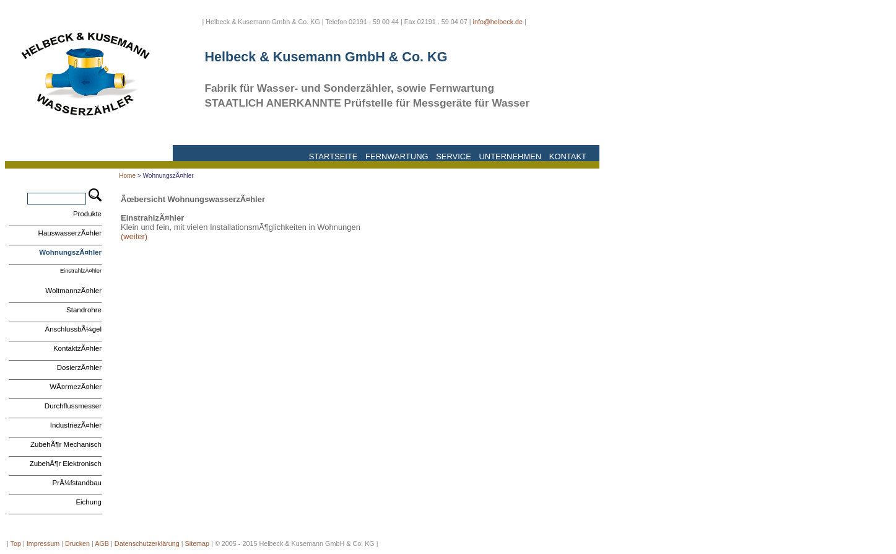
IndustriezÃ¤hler (76, 425)
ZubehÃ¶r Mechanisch (66, 444)
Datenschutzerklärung (147, 543)
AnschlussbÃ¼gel (73, 329)
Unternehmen (510, 156)
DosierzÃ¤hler (79, 367)
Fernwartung (396, 156)
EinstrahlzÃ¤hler (81, 271)
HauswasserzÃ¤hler (70, 233)
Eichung (89, 502)
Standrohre (84, 310)
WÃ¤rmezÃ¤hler (76, 386)
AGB (102, 543)
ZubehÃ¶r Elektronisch (66, 463)
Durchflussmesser (73, 406)
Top (16, 543)
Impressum (43, 543)
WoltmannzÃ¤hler (73, 290)
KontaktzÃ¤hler (77, 348)
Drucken (77, 543)
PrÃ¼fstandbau (77, 482)
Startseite (333, 156)
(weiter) (134, 236)
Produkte (87, 214)
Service (453, 156)
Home (127, 175)
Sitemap (197, 543)
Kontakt (567, 156)
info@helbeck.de (498, 21)
